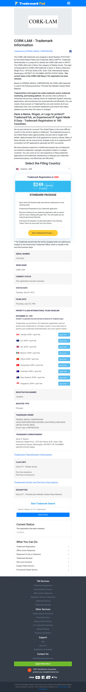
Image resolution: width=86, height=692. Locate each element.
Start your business (43, 562)
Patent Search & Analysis (43, 614)
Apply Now (64, 335)
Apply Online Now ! (43, 664)
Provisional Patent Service (43, 569)
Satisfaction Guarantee (43, 649)
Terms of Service (63, 687)
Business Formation (43, 633)
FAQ (43, 642)
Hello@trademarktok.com (43, 658)
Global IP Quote (43, 629)
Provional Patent (43, 617)
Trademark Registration (43, 546)
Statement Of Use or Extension (43, 597)
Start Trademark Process (43, 233)
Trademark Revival (43, 601)
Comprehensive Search (43, 589)
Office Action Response (43, 550)
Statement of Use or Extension (43, 554)
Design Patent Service (43, 566)
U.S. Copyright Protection (43, 625)
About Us (43, 646)
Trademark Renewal (43, 558)
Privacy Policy (43, 689)
